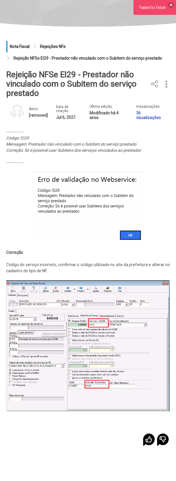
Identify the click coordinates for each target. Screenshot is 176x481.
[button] (166, 84)
